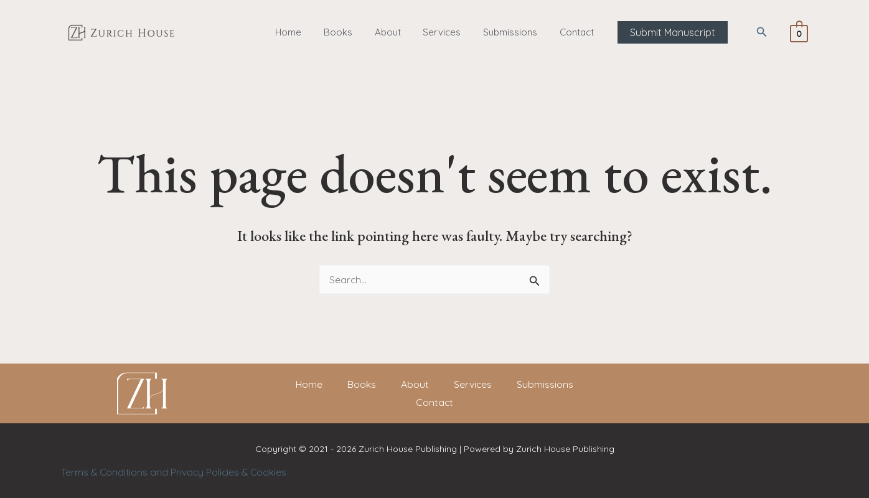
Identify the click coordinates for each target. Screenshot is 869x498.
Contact (568, 32)
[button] (662, 32)
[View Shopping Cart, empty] (799, 32)
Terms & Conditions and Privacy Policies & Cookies (176, 472)
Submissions (505, 32)
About (390, 32)
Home (297, 32)
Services (440, 32)
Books (343, 32)
